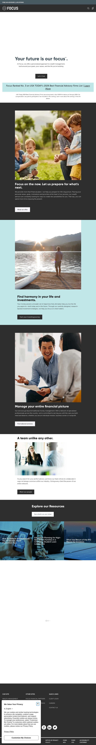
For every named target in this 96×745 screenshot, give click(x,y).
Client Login (54, 699)
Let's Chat (41, 76)
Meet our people (26, 492)
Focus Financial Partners (35, 699)
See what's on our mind (42, 514)
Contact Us (53, 707)
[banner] (13, 8)
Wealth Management (10, 699)
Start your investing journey (30, 317)
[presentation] (48, 32)
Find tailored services (25, 424)
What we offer (22, 210)
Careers (52, 703)
